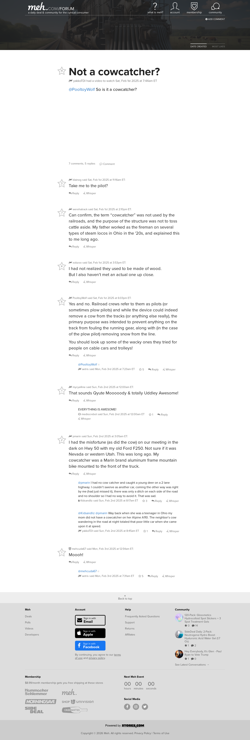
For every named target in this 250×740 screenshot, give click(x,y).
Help (128, 610)
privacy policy (97, 658)
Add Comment (215, 19)
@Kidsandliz (86, 513)
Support (130, 622)
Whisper (89, 193)
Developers (32, 635)
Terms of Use (161, 733)
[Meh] (38, 6)
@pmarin (84, 482)
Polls (28, 622)
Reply (74, 193)
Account (80, 610)
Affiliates (130, 635)
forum (66, 8)
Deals (28, 616)
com (53, 8)
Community (182, 610)
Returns (130, 628)
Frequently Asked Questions (142, 616)
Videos (29, 628)
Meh (27, 610)
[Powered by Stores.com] (125, 726)
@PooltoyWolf (82, 89)
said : (103, 180)
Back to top (125, 598)
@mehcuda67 (87, 571)
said (112, 369)
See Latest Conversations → (192, 665)
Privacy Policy (142, 733)
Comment (107, 164)
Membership (33, 677)
